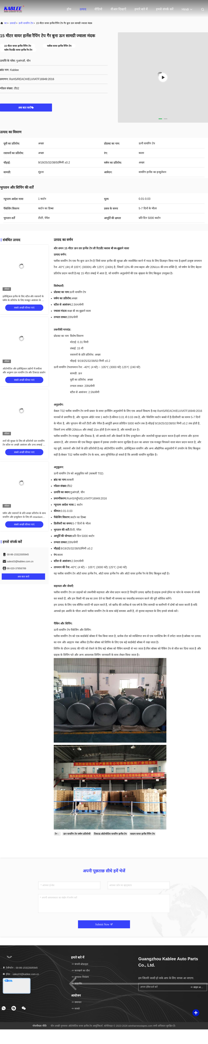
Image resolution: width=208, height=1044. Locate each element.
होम (69, 9)
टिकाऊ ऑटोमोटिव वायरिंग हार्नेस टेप (110, 833)
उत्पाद (83, 9)
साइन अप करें (197, 987)
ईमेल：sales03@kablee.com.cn (20, 974)
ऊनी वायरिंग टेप (26, 23)
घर (5, 23)
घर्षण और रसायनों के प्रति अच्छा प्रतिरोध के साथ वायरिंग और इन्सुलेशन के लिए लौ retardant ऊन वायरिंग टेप (24, 517)
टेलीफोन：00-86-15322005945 (20, 967)
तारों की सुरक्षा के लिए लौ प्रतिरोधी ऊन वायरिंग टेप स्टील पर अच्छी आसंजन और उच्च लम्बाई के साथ (24, 444)
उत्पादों (13, 23)
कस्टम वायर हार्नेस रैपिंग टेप (142, 833)
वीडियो (98, 9)
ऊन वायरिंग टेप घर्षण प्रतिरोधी (76, 833)
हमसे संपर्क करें (164, 9)
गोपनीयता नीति (39, 1025)
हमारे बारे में (141, 9)
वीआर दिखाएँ (118, 9)
